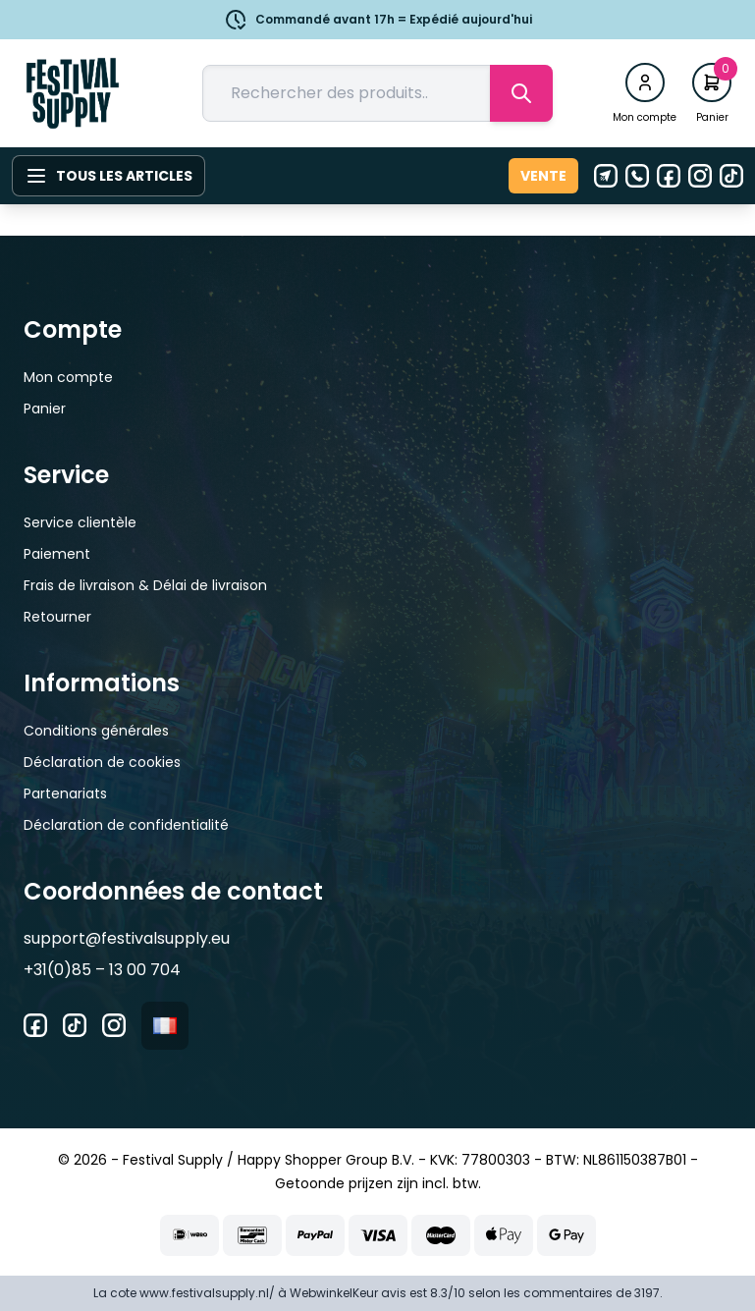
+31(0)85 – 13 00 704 (102, 969)
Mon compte (68, 377)
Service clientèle (80, 522)
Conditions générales (96, 730)
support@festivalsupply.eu (127, 938)
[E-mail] (606, 176)
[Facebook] (668, 176)
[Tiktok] (731, 176)
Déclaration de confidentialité (126, 825)
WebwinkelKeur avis (348, 1292)
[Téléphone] (637, 176)
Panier (45, 408)
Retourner (57, 617)
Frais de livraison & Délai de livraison (145, 585)
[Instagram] (700, 176)
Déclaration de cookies (102, 762)
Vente (543, 176)
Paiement (57, 554)
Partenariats (65, 793)
